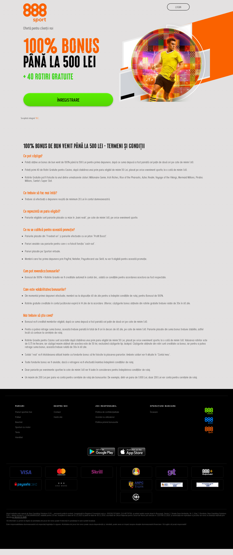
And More (61, 484)
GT (172, 472)
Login (178, 7)
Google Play (101, 452)
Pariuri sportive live (23, 412)
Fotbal (18, 417)
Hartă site (58, 417)
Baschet (18, 422)
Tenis (17, 432)
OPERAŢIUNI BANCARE (163, 406)
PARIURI (19, 406)
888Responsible (207, 472)
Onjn (136, 472)
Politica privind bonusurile (106, 422)
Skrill (97, 472)
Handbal (19, 437)
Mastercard (61, 472)
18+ (136, 497)
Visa (26, 472)
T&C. (37, 118)
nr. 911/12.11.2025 (19, 517)
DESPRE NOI (61, 406)
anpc (136, 484)
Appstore (131, 452)
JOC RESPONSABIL (106, 406)
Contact (57, 412)
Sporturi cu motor (22, 427)
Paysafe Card (26, 484)
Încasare (154, 412)
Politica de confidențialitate (107, 412)
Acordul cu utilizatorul (104, 417)
